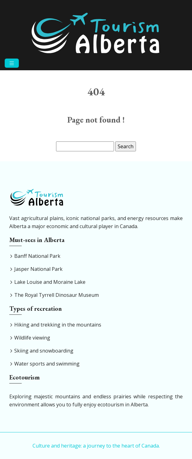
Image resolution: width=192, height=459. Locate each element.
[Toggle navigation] (12, 63)
